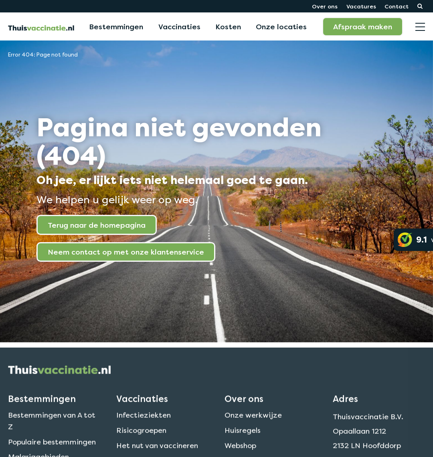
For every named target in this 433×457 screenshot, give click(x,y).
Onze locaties (281, 26)
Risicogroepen (141, 442)
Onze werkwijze (253, 426)
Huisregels (243, 442)
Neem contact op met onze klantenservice (126, 252)
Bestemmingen (116, 26)
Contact (396, 6)
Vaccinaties (179, 26)
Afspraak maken (362, 26)
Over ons (325, 6)
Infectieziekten (143, 426)
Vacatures (361, 6)
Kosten (228, 26)
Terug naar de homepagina (97, 225)
